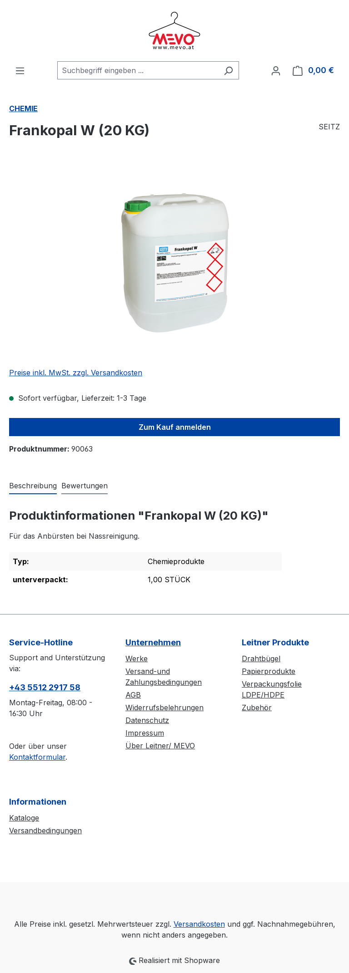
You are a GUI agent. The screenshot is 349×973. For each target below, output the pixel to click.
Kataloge (24, 817)
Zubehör (257, 707)
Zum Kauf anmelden (175, 427)
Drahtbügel (261, 658)
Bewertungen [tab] (84, 485)
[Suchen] (228, 70)
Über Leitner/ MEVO (160, 745)
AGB (133, 694)
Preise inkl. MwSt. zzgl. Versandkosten (75, 372)
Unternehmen (153, 642)
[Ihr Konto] (276, 70)
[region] (174, 262)
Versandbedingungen (45, 830)
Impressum (144, 732)
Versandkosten (199, 924)
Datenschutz (147, 720)
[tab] (33, 486)
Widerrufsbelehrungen (164, 707)
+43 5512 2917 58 (44, 687)
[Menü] (20, 70)
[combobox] (137, 70)
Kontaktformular (37, 757)
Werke (136, 658)
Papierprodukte (268, 671)
